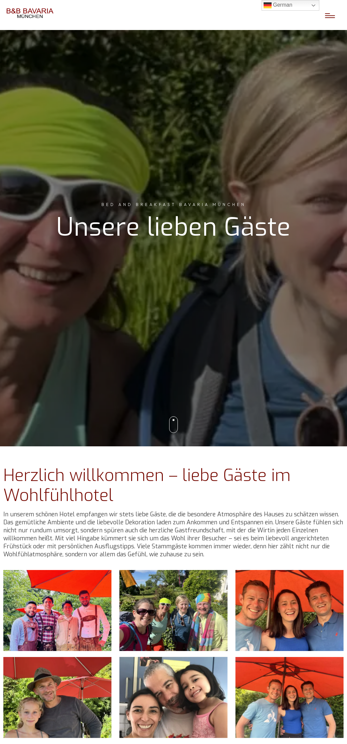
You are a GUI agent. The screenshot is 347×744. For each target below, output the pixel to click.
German (278, 5)
